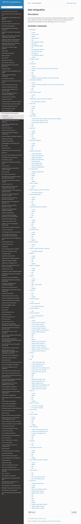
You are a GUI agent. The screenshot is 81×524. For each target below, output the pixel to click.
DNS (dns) (4, 152)
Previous (32, 512)
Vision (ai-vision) (6, 473)
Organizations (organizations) (9, 395)
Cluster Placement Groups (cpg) (9, 84)
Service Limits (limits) (7, 442)
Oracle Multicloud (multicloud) (9, 389)
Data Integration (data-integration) (10, 113)
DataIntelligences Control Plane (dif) (10, 143)
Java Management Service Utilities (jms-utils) (11, 239)
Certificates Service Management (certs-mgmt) (11, 72)
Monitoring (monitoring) (7, 293)
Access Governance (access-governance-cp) (12, 14)
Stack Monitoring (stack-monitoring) (10, 451)
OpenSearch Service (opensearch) (10, 355)
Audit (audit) (5, 51)
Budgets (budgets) (6, 68)
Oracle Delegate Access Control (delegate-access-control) (9, 383)
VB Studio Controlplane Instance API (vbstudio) (11, 470)
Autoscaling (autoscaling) (8, 53)
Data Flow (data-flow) (7, 110)
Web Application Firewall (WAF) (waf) (11, 485)
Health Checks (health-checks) (9, 221)
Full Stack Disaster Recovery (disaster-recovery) (11, 181)
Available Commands (7, 118)
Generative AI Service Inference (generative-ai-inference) (9, 198)
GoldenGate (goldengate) (8, 212)
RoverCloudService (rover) (8, 426)
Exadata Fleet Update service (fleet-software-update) (10, 169)
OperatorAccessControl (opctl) (9, 357)
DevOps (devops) (6, 148)
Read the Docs (57, 521)
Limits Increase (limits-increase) (9, 251)
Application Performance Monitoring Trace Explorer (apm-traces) (11, 44)
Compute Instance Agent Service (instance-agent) (10, 90)
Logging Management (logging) (9, 260)
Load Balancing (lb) (6, 253)
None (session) (5, 307)
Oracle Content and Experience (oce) (11, 373)
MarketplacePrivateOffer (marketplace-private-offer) (11, 280)
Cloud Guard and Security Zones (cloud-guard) (11, 81)
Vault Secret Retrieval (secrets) (9, 467)
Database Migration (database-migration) (12, 136)
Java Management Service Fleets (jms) (11, 232)
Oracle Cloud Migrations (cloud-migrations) (9, 367)
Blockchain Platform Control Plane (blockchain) (10, 65)
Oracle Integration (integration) (9, 386)
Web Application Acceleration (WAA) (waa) (11, 478)
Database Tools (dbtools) (8, 141)
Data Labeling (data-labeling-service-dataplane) (10, 121)
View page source (71, 3)
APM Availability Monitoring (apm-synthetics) (10, 29)
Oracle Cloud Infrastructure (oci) (10, 11)
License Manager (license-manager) (10, 248)
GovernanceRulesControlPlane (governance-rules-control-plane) (10, 216)
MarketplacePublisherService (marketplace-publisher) (9, 284)
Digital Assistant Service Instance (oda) (11, 150)
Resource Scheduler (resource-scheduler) (12, 423)
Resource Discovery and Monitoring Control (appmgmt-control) (10, 418)
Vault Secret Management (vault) (10, 465)
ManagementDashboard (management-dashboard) (11, 274)
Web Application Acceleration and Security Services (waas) (10, 482)
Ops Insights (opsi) (6, 360)
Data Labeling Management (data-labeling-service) (10, 125)
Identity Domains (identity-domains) (10, 227)
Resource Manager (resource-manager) (11, 421)
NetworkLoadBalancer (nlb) (8, 305)
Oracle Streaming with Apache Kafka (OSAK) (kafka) (11, 392)
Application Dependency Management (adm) (11, 33)
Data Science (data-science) (8, 130)
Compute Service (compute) (8, 97)
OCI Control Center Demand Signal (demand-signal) (10, 328)
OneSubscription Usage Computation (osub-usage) (11, 345)
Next (74, 512)
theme (43, 521)
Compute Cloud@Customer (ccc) (10, 87)
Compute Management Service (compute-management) (9, 94)
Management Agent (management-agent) (12, 271)
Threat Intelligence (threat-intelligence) (11, 458)
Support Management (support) (9, 455)
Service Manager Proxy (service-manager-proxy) (9, 445)
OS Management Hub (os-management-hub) (11, 398)
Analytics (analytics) (6, 21)
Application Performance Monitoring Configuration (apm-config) (11, 36)
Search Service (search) (7, 430)
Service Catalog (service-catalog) (9, 440)
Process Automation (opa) (8, 410)
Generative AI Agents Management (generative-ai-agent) (10, 194)
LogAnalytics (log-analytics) (8, 256)
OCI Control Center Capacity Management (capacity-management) (11, 324)
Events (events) (5, 165)
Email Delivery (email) (7, 159)
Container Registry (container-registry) (11, 103)
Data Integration (61, 21)
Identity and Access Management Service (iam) (10, 224)
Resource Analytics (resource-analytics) (11, 415)
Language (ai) (5, 246)
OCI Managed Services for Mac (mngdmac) (9, 332)
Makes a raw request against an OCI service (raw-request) (10, 266)
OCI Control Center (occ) (8, 321)
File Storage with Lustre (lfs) (8, 174)
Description (5, 115)
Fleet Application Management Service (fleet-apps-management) (11, 177)
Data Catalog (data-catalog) (8, 108)
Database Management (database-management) (10, 133)
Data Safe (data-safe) (7, 128)
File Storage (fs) (5, 172)
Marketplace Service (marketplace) (10, 277)
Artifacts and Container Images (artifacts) (9, 48)
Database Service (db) (7, 138)
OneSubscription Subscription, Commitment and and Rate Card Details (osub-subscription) (11, 340)
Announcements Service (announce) (10, 23)
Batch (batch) (5, 58)
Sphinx (35, 521)
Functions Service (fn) (7, 184)
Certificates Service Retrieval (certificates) (9, 75)
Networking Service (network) (9, 302)
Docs (29, 3)
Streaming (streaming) (7, 453)
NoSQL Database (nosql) (8, 312)
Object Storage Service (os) (8, 316)
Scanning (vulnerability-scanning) (10, 428)
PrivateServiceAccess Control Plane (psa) (11, 408)
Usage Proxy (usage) (7, 462)
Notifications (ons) (6, 314)
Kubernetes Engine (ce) (7, 244)
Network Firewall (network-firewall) (10, 298)
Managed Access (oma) (7, 269)
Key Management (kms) (7, 241)
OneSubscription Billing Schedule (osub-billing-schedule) (11, 336)
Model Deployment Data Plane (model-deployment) (11, 290)
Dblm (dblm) (5, 145)
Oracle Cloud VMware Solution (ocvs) (11, 370)
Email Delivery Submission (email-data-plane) (11, 163)
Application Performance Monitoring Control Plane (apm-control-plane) (11, 40)
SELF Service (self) (6, 437)
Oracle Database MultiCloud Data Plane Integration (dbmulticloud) (11, 380)
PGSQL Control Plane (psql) (8, 406)
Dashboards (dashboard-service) (9, 106)
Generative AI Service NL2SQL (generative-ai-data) (9, 206)
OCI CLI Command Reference (12, 2)
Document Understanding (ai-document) (12, 155)
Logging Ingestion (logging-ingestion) (10, 258)
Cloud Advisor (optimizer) (8, 78)
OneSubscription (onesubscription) (10, 347)
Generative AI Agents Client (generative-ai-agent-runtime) (11, 191)
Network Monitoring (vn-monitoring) (11, 300)
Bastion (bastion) (6, 55)
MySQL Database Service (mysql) (10, 295)
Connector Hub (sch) (7, 99)
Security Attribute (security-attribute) (11, 435)
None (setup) (5, 309)
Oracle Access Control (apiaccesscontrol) (12, 362)
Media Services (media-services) (9, 287)
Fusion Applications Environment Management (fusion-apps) (10, 187)
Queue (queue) (5, 413)
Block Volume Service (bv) (8, 62)
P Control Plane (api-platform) (9, 403)
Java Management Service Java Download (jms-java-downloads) (9, 235)
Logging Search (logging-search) (9, 263)
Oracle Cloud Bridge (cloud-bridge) (10, 364)
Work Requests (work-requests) (9, 490)
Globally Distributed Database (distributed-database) (9, 210)
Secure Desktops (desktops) (8, 433)
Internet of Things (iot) (7, 229)
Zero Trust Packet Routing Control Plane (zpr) (11, 493)
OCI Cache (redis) (6, 319)
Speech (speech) (6, 448)
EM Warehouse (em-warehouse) (9, 157)
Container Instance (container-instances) (11, 101)
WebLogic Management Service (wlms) (11, 488)
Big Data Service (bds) (7, 60)
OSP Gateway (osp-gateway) (9, 401)
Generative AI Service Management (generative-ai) (10, 202)
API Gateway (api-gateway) (8, 26)
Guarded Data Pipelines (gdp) (9, 218)
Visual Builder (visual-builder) (9, 475)
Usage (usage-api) (6, 460)
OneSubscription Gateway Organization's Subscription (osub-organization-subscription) (10, 352)
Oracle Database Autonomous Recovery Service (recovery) (11, 376)
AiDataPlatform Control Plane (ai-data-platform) (11, 18)
